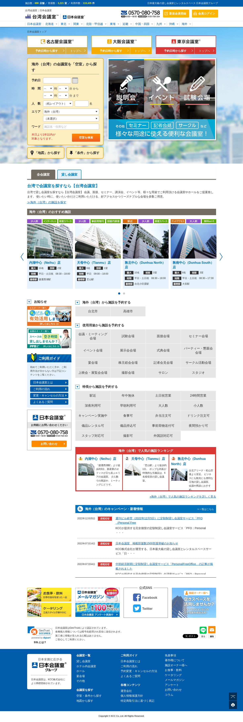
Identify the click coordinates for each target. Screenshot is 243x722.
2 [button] (124, 294)
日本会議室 (34, 23)
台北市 (93, 311)
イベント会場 (93, 350)
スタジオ (198, 372)
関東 (76, 23)
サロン (163, 372)
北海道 (49, 23)
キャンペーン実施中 (92, 415)
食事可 (128, 415)
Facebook (145, 597)
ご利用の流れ (41, 389)
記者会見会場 (163, 362)
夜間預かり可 (198, 425)
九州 (159, 23)
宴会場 (93, 362)
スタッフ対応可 (93, 435)
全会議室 (43, 174)
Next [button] (221, 257)
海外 (184, 23)
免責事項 (170, 655)
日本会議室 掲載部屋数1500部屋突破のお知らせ (147, 543)
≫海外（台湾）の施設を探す (46, 202)
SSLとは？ (40, 642)
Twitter (143, 608)
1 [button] (119, 294)
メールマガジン (175, 679)
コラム (169, 694)
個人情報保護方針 (132, 695)
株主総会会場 (128, 362)
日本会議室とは (43, 382)
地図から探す (84, 700)
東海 (113, 23)
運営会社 (126, 690)
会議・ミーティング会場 (92, 336)
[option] (162, 99)
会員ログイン (206, 13)
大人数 (163, 405)
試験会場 (128, 336)
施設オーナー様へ (176, 665)
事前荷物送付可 (163, 425)
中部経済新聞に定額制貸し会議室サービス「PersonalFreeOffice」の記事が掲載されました (164, 566)
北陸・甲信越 (94, 23)
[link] (40, 632)
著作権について (175, 660)
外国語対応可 (163, 435)
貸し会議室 (69, 174)
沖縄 (172, 23)
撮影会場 (128, 372)
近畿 (125, 23)
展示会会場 (128, 350)
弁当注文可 (163, 415)
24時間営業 (198, 395)
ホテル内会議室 (86, 666)
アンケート (172, 684)
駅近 (93, 395)
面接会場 (163, 336)
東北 (63, 23)
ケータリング (173, 675)
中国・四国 (142, 23)
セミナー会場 (198, 336)
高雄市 (128, 311)
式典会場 (163, 350)
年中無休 (128, 395)
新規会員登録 (177, 13)
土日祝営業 (163, 395)
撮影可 (128, 435)
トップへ (75, 50)
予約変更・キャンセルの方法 (139, 671)
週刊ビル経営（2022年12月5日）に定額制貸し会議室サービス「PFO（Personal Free (159, 520)
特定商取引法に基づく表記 (137, 700)
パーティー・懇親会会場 (198, 350)
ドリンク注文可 (198, 415)
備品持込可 (128, 425)
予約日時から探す (46, 50)
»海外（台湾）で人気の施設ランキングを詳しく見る (183, 496)
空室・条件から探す (89, 695)
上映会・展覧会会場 (92, 372)
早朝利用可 (128, 405)
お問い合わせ (49, 443)
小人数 (198, 405)
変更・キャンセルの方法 (48, 395)
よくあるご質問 (43, 401)
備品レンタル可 (93, 425)
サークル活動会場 (198, 362)
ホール (80, 671)
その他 (80, 680)
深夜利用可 (93, 405)
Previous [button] (22, 257)
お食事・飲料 (173, 670)
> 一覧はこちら (205, 509)
